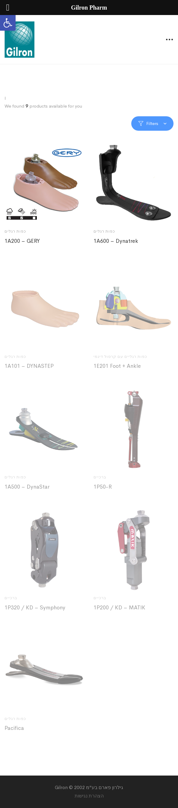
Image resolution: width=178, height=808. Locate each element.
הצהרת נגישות (89, 796)
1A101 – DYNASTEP (29, 369)
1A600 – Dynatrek (115, 241)
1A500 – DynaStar (26, 490)
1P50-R (102, 490)
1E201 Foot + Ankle (117, 369)
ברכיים (99, 480)
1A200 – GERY (22, 241)
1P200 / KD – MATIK (119, 610)
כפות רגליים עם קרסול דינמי (120, 359)
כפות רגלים (15, 231)
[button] (8, 23)
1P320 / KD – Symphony (34, 610)
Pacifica (14, 731)
